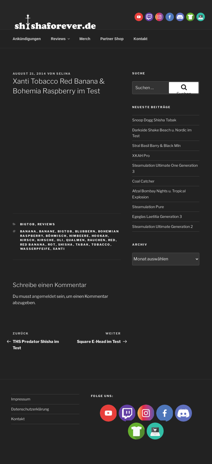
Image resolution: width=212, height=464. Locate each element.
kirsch (27, 240)
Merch (84, 39)
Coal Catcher (143, 181)
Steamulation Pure (148, 206)
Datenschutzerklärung (30, 409)
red (112, 240)
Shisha (65, 244)
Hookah (100, 236)
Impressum (20, 399)
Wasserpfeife (35, 249)
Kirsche (45, 240)
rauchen (96, 240)
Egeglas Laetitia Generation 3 (157, 216)
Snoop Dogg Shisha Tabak (154, 120)
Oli (60, 240)
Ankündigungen (27, 39)
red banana (32, 244)
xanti (59, 249)
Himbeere (79, 236)
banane (47, 231)
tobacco (100, 244)
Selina (63, 73)
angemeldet (44, 296)
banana (28, 231)
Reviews (61, 39)
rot (52, 244)
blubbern (85, 231)
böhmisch (56, 236)
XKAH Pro (141, 155)
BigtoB (27, 224)
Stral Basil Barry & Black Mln (156, 145)
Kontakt (18, 419)
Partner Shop (112, 39)
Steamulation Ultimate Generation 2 (162, 226)
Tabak (82, 244)
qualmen (75, 240)
